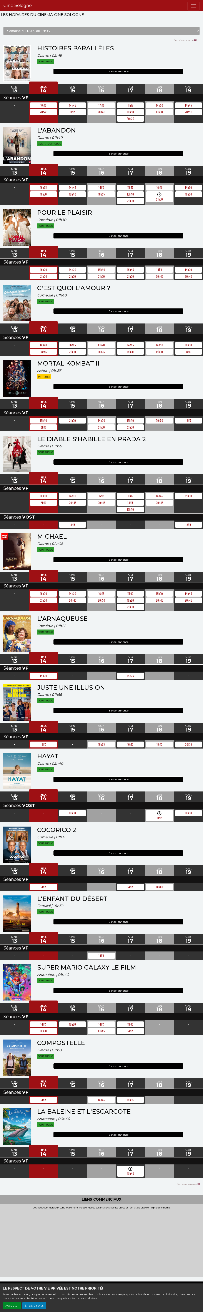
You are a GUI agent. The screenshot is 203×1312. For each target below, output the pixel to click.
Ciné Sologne (17, 5)
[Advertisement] (101, 1242)
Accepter (12, 1305)
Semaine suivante (185, 40)
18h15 (159, 818)
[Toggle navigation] (193, 6)
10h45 (130, 1174)
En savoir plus (34, 1305)
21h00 (159, 199)
